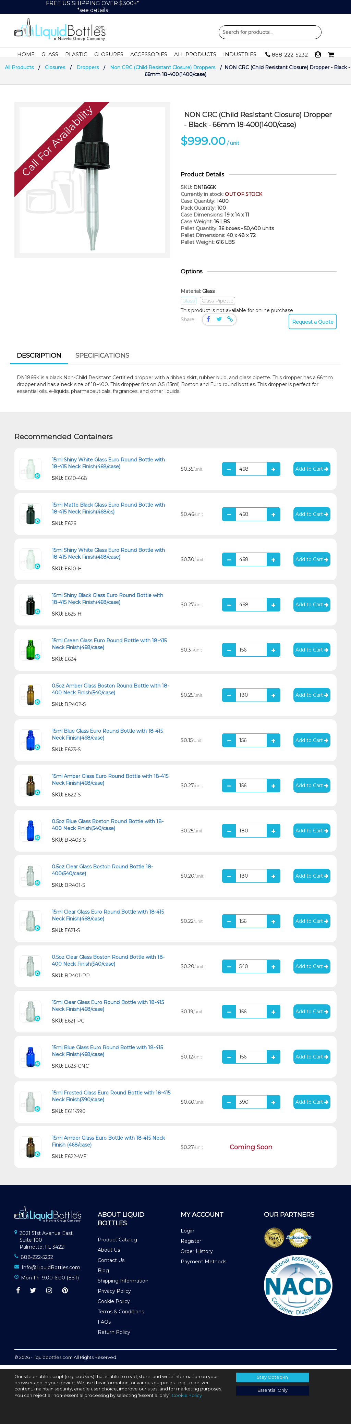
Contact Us (111, 1265)
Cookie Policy (114, 1306)
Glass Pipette (217, 305)
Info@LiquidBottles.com (51, 1272)
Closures (108, 54)
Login (187, 1235)
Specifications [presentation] (102, 360)
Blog (103, 1275)
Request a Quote (313, 326)
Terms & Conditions (121, 1316)
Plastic (76, 54)
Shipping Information (123, 1285)
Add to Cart (311, 473)
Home (26, 54)
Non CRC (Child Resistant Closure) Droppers (162, 72)
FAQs (104, 1326)
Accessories (148, 54)
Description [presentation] (39, 360)
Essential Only (272, 1390)
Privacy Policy (114, 1295)
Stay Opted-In (272, 1377)
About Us (109, 1254)
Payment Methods (203, 1266)
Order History (197, 1256)
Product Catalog (117, 1244)
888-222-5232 (286, 54)
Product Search (270, 32)
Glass (49, 54)
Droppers (87, 72)
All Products (195, 54)
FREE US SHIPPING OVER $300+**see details (92, 6)
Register (191, 1245)
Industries (239, 54)
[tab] (39, 360)
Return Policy (114, 1337)
